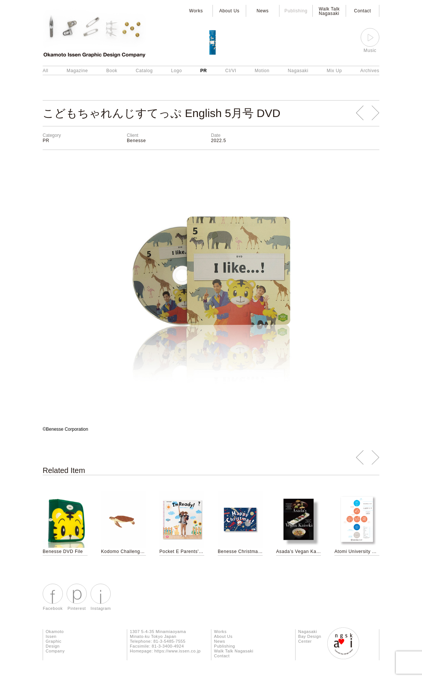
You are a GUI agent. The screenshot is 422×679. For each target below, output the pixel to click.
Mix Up (334, 70)
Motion (262, 70)
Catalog (144, 70)
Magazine (77, 70)
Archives (369, 70)
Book (111, 70)
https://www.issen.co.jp (177, 651)
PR (203, 70)
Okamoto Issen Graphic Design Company (55, 641)
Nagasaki (298, 70)
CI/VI (230, 70)
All (45, 70)
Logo (176, 70)
